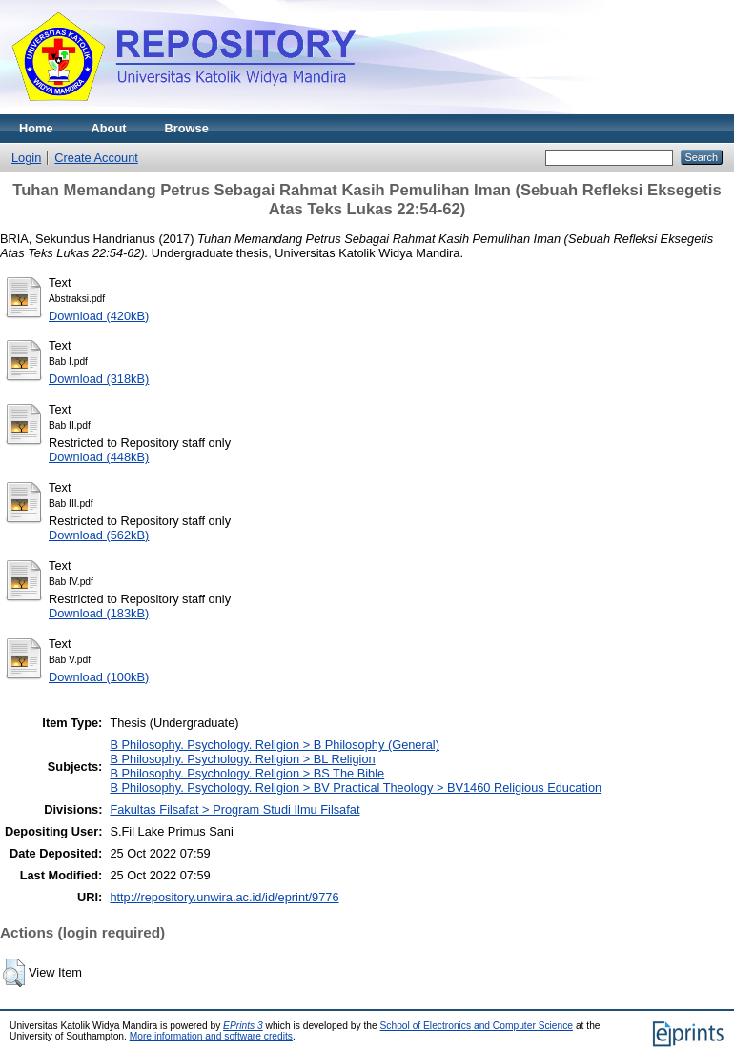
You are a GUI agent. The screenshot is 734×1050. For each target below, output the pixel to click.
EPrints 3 (243, 1025)
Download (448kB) (99, 457)
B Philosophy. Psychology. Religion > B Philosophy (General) (274, 744)
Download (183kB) (99, 613)
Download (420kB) (99, 316)
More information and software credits (211, 1036)
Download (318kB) (99, 379)
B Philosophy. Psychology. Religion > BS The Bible (247, 773)
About (109, 128)
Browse (187, 128)
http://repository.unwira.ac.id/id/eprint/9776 (224, 897)
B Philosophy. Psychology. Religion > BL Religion (242, 759)
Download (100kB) (99, 677)
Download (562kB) (99, 535)
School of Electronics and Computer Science (477, 1025)
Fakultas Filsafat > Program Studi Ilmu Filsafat (234, 809)
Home (36, 128)
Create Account (96, 158)
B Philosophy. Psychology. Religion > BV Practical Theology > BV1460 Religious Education (355, 787)
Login (26, 158)
